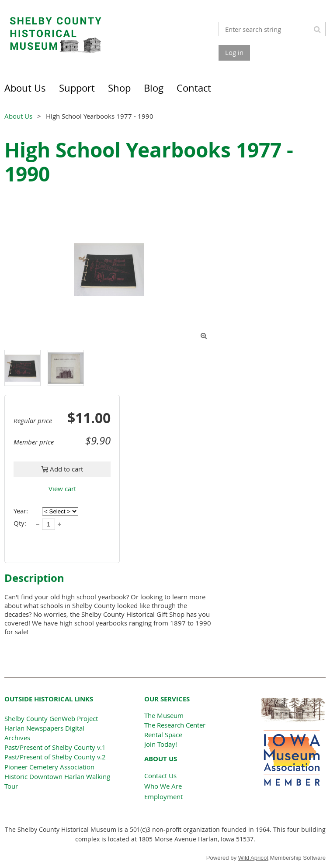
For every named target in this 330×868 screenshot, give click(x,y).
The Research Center (174, 725)
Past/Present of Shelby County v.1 (55, 747)
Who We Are (163, 786)
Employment (163, 796)
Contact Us (160, 775)
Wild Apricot (253, 857)
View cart (62, 488)
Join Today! (160, 744)
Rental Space (163, 734)
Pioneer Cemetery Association (49, 766)
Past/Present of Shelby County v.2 (55, 756)
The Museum (164, 715)
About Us (18, 116)
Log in (234, 52)
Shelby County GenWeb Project (51, 718)
